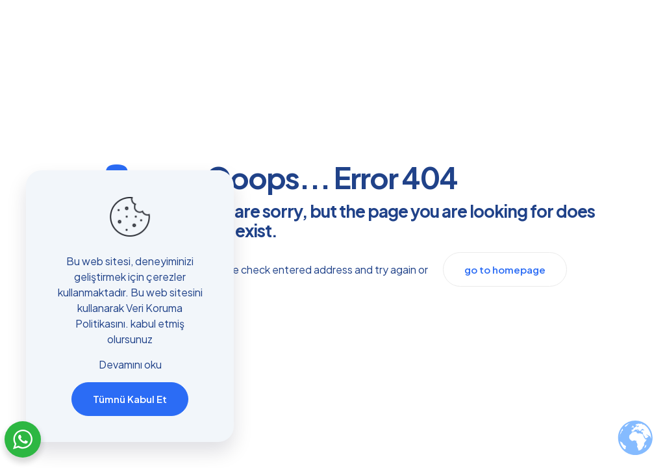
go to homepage (505, 269)
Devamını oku (130, 364)
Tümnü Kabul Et (130, 399)
